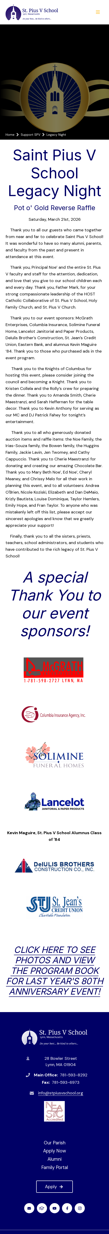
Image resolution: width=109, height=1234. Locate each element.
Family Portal (54, 1167)
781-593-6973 (66, 1082)
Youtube (54, 1208)
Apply (54, 1187)
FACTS (41, 1208)
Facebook (67, 1208)
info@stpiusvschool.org (60, 1093)
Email (29, 1208)
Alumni (54, 1159)
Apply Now (54, 1151)
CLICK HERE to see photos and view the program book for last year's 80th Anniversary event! (54, 970)
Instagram (80, 1208)
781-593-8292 (73, 1075)
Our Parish (54, 1143)
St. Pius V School (54, 1037)
